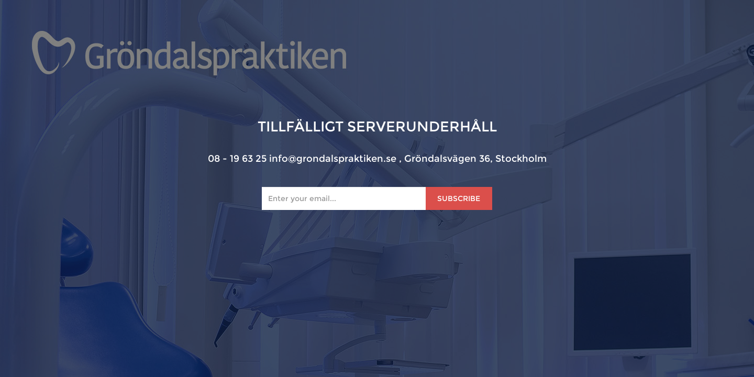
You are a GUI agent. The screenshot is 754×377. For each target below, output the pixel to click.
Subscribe (458, 198)
